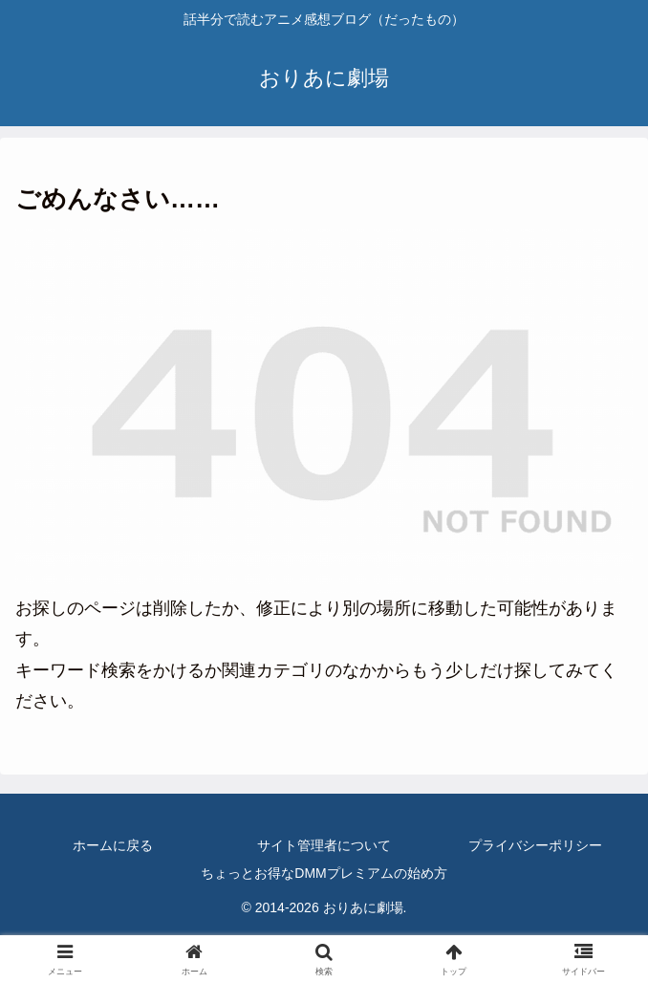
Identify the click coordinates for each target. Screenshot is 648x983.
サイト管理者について (324, 845)
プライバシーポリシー (535, 845)
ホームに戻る (113, 845)
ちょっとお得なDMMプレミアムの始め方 (323, 873)
